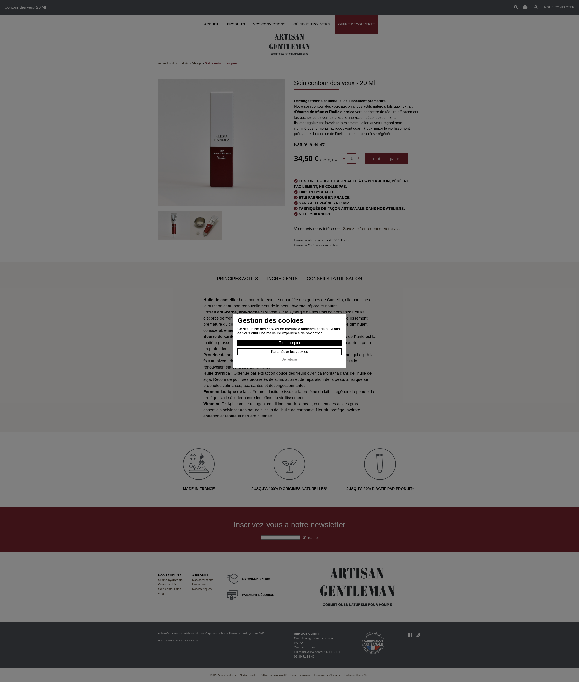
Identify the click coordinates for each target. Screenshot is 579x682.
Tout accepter (289, 343)
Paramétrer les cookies (289, 352)
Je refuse (289, 359)
